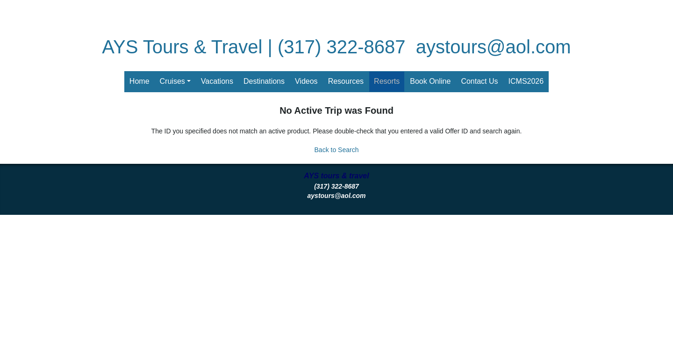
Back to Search (337, 150)
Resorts (387, 81)
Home (139, 81)
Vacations (217, 81)
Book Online (430, 81)
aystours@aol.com (493, 47)
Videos (306, 81)
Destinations (264, 81)
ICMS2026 (526, 81)
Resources (346, 81)
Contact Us (479, 81)
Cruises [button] (172, 81)
